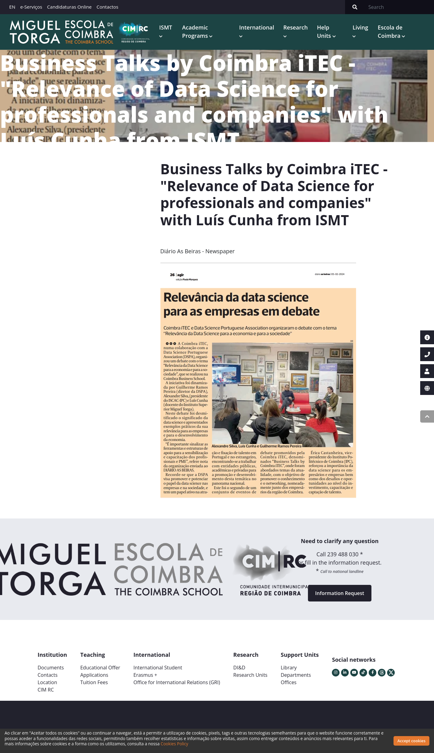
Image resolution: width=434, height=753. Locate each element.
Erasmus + (145, 675)
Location (47, 682)
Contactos (107, 7)
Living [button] (360, 27)
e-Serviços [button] (31, 7)
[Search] (399, 7)
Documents (51, 667)
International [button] (256, 27)
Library (289, 667)
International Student (157, 667)
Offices (289, 682)
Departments (296, 675)
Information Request (339, 593)
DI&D (239, 667)
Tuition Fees (94, 682)
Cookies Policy (174, 744)
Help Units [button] (324, 31)
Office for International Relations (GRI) (176, 682)
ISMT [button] (165, 27)
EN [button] (12, 7)
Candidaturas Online (69, 7)
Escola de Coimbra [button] (390, 31)
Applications (94, 675)
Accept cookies (411, 740)
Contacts (48, 675)
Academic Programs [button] (195, 31)
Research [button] (295, 27)
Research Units (250, 675)
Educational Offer (100, 667)
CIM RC (46, 689)
